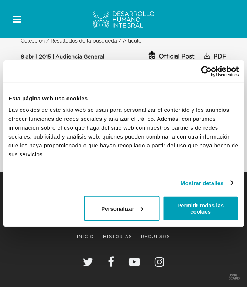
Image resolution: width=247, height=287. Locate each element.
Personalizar (122, 208)
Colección (33, 40)
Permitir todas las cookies (200, 208)
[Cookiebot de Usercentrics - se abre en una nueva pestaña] (206, 71)
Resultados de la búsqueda (84, 40)
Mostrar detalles (202, 183)
